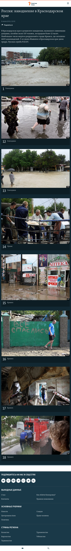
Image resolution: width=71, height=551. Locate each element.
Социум (39, 511)
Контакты (5, 499)
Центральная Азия (8, 516)
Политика (5, 520)
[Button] (7, 26)
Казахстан (5, 532)
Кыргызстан (6, 536)
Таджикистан (6, 541)
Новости (4, 511)
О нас (3, 495)
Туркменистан (42, 532)
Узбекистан (40, 536)
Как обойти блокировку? (45, 495)
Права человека (42, 516)
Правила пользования (44, 499)
